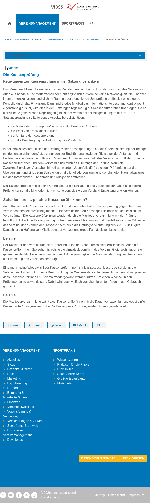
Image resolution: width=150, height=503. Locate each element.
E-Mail (79, 325)
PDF (99, 325)
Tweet (34, 325)
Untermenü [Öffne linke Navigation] (17, 55)
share (12, 325)
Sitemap (99, 495)
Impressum (136, 495)
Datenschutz (116, 495)
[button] (92, 23)
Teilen (56, 325)
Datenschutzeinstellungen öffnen (112, 458)
